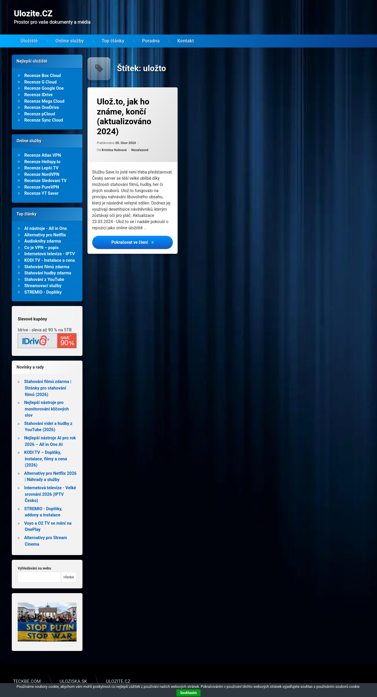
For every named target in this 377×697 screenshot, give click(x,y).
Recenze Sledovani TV (45, 171)
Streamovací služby (42, 276)
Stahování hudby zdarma (47, 263)
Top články (113, 32)
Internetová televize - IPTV (49, 244)
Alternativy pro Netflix (45, 225)
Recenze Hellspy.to (42, 152)
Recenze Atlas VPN (42, 145)
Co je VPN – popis (41, 238)
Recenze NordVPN (41, 165)
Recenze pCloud (39, 104)
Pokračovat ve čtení (142, 232)
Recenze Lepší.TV (41, 158)
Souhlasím (188, 693)
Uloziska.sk (73, 672)
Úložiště (29, 32)
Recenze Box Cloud (42, 66)
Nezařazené (139, 141)
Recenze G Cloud (40, 72)
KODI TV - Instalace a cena (49, 250)
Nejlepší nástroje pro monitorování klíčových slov (46, 400)
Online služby (69, 32)
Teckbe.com (27, 672)
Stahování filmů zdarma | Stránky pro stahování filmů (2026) (47, 379)
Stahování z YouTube (44, 270)
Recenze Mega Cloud (44, 91)
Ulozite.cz (118, 672)
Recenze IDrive (38, 85)
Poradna (151, 32)
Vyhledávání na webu (34, 559)
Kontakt (185, 32)
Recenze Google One (44, 79)
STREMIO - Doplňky (43, 282)
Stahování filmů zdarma (46, 257)
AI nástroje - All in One (45, 219)
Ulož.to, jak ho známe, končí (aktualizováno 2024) (124, 107)
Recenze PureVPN (41, 177)
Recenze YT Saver (41, 184)
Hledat (69, 568)
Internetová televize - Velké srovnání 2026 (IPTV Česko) (50, 485)
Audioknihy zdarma (42, 232)
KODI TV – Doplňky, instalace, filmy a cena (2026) (45, 450)
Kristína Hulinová (114, 141)
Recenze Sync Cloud (43, 111)
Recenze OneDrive (41, 98)
